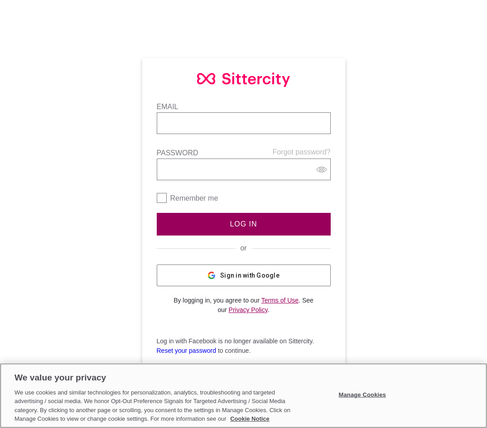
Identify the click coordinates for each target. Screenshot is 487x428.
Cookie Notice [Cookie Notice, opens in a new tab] (250, 418)
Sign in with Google (243, 275)
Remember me (194, 198)
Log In (243, 224)
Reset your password (187, 350)
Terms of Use (280, 300)
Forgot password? (301, 152)
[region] (243, 395)
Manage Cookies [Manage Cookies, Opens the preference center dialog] (362, 394)
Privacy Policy (248, 309)
